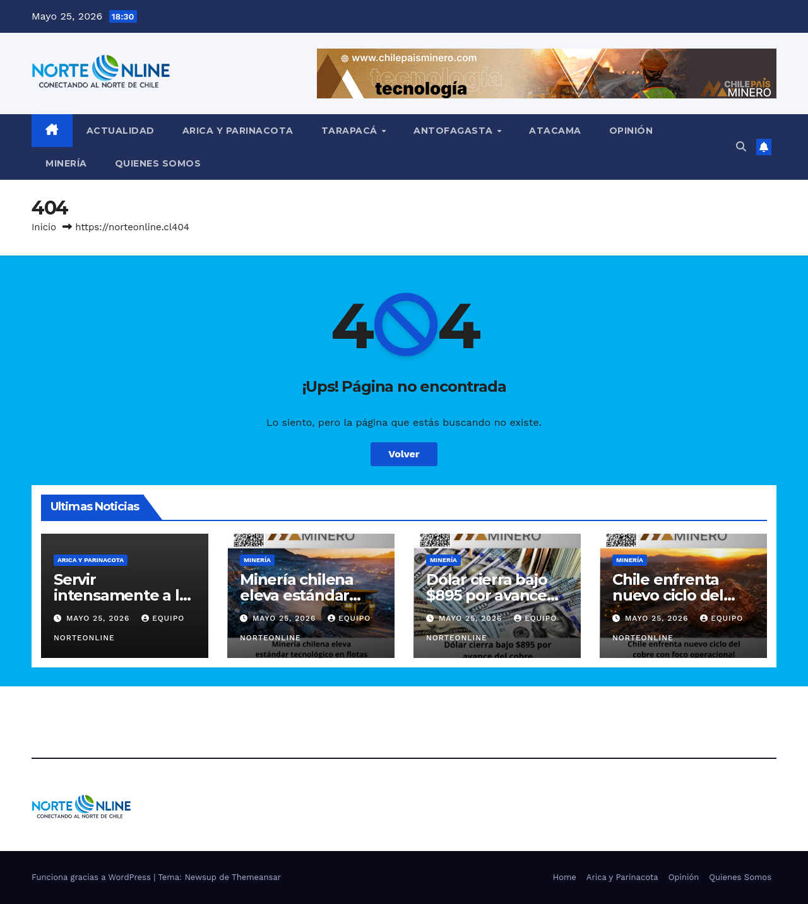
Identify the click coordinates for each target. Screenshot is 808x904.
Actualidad (120, 130)
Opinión (631, 130)
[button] (741, 147)
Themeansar (256, 877)
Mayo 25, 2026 (99, 618)
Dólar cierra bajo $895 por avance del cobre (486, 595)
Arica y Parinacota (238, 130)
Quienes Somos (158, 163)
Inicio (44, 227)
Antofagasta (454, 130)
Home (564, 877)
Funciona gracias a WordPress (92, 877)
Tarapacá (351, 130)
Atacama (555, 130)
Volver (404, 454)
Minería (66, 163)
